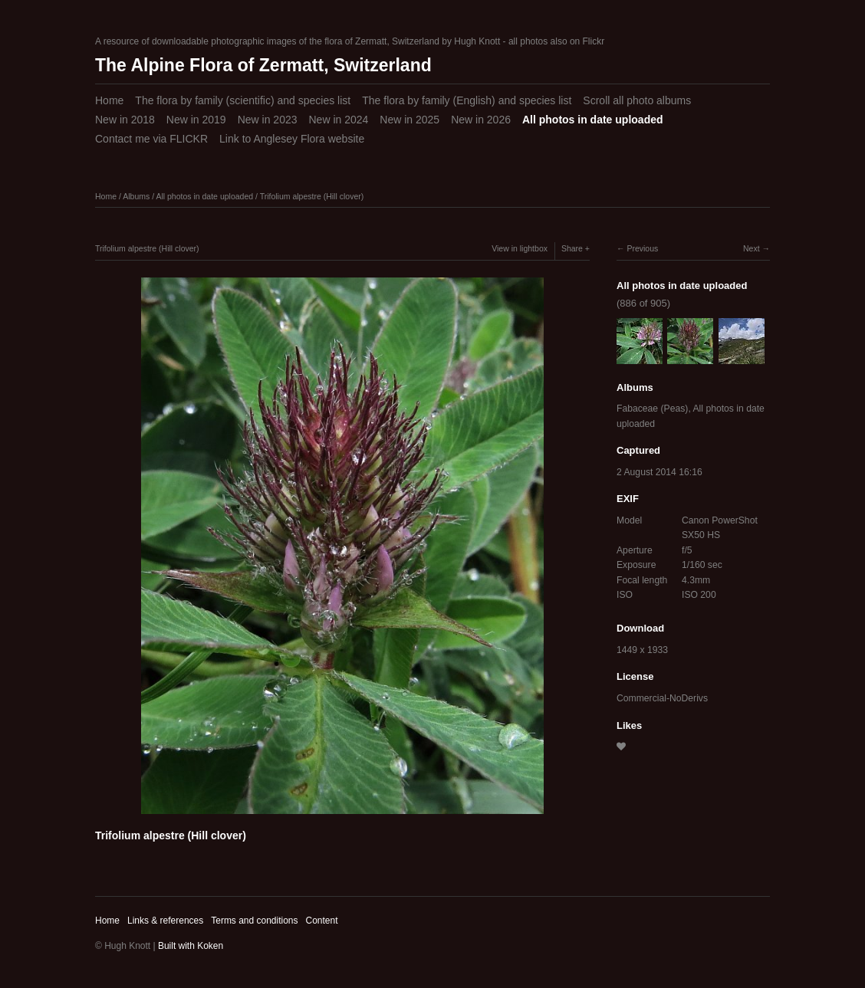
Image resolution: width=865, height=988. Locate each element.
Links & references (165, 920)
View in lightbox (520, 248)
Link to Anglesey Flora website (291, 139)
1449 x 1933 (642, 650)
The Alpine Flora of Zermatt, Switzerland (263, 65)
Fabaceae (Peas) (652, 408)
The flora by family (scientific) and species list (242, 100)
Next (751, 248)
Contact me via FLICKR (151, 139)
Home (109, 100)
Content (321, 920)
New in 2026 (481, 119)
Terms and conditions (254, 920)
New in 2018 (125, 119)
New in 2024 (338, 119)
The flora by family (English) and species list (466, 100)
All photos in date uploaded (592, 119)
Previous (642, 248)
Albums (136, 196)
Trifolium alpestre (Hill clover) (312, 196)
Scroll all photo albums (637, 100)
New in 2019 (196, 119)
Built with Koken (190, 945)
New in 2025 (409, 119)
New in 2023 (268, 119)
